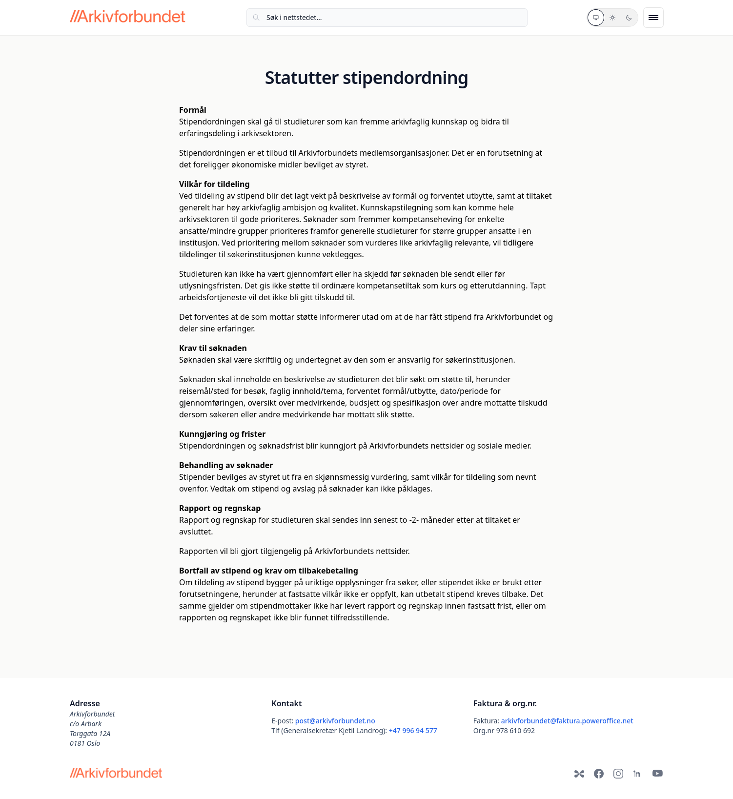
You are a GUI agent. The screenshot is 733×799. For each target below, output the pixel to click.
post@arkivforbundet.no (335, 720)
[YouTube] (657, 773)
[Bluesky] (579, 773)
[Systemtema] (596, 17)
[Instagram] (618, 773)
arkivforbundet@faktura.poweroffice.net (567, 720)
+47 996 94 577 (413, 730)
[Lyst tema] (612, 17)
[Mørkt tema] (629, 17)
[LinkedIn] (638, 773)
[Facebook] (599, 773)
